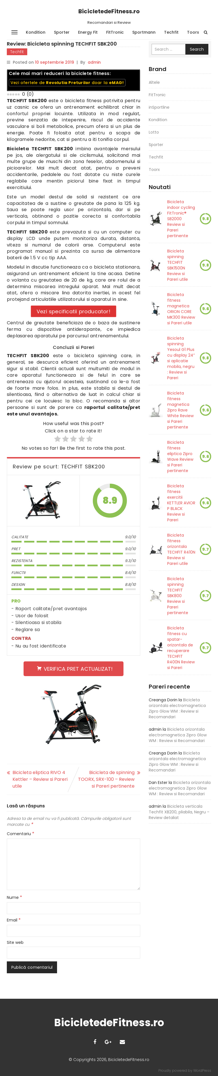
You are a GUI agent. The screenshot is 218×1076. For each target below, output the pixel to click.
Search (197, 49)
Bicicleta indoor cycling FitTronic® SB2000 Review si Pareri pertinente (181, 219)
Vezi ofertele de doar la (67, 82)
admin (94, 62)
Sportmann (144, 32)
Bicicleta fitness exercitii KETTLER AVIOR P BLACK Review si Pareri (181, 503)
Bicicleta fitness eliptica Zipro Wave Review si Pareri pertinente (180, 456)
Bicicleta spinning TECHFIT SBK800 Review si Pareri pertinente (177, 596)
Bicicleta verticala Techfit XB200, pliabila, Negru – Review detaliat (179, 811)
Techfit (171, 32)
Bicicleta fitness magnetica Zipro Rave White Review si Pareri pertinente (180, 410)
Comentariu (20, 834)
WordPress (202, 1070)
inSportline (159, 107)
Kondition (35, 32)
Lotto (154, 132)
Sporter (62, 32)
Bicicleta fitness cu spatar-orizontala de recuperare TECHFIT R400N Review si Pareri (181, 647)
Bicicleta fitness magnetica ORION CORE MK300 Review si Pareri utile (181, 309)
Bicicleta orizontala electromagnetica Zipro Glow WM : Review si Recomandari (177, 708)
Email (14, 920)
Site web (15, 942)
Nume (14, 897)
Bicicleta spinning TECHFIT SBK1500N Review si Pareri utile (177, 265)
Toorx (193, 32)
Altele (154, 82)
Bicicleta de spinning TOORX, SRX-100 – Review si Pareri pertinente (106, 779)
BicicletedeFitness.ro (109, 11)
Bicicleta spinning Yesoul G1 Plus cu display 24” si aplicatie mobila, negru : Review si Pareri (181, 358)
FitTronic (115, 32)
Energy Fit (88, 32)
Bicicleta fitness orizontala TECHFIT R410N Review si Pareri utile (181, 549)
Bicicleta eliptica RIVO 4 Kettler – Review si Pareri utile (40, 779)
